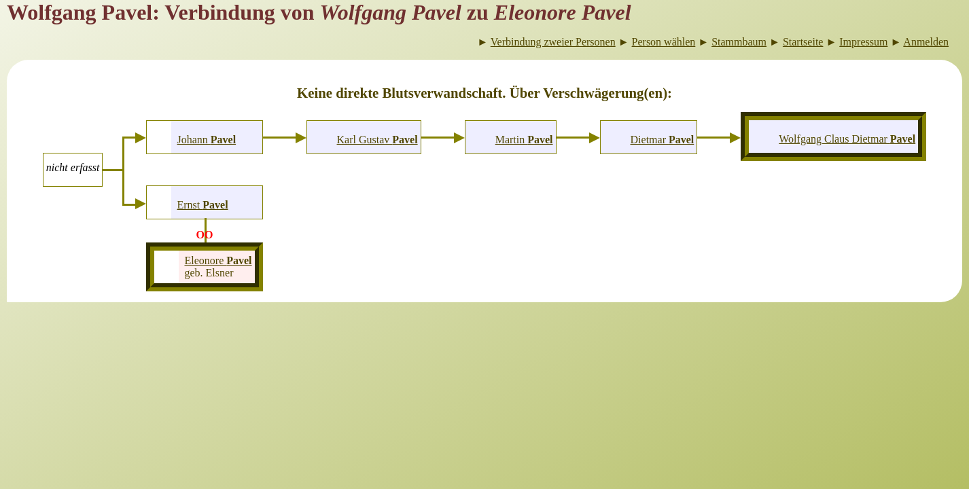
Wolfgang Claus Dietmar (847, 139)
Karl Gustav (377, 139)
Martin (524, 139)
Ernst (202, 205)
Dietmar (662, 139)
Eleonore (217, 260)
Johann (206, 139)
